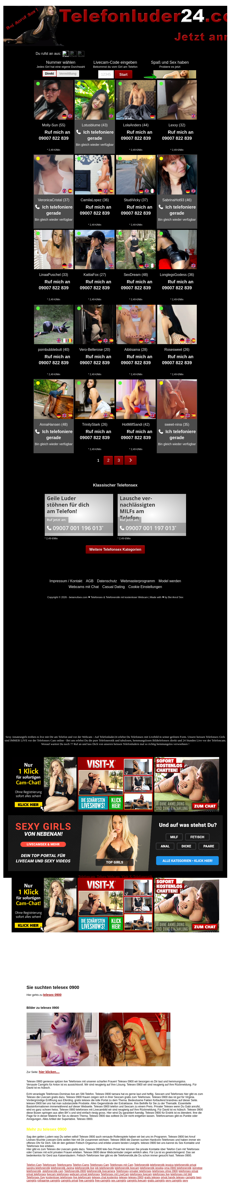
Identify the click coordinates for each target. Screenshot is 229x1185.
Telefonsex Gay (36, 1177)
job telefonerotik (104, 1168)
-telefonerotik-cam (52, 1171)
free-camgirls (102, 1180)
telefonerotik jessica (162, 1164)
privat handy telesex (173, 1177)
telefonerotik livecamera (101, 1171)
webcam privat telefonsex (85, 1174)
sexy (185, 1180)
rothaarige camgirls (48, 1180)
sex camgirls (118, 1180)
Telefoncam (49, 1164)
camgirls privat (69, 1180)
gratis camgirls (156, 1180)
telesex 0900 (52, 995)
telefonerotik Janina (62, 1168)
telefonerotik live (84, 1168)
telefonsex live (161, 1174)
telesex (123, 1177)
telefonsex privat (188, 1171)
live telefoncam (82, 1177)
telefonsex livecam (141, 1174)
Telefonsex (122, 1171)
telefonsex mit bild (181, 1174)
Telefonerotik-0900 (75, 1171)
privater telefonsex (140, 1171)
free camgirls (86, 1180)
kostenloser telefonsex (59, 1177)
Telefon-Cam (34, 1164)
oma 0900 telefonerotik (177, 1168)
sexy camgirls (173, 1180)
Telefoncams (64, 1164)
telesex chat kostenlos (105, 1177)
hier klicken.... (49, 1072)
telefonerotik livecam (127, 1168)
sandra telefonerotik (38, 1168)
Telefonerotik (141, 1164)
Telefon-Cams (81, 1164)
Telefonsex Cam (99, 1164)
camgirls (190, 1177)
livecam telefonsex (58, 1174)
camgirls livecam (137, 1180)
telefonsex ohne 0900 (165, 1171)
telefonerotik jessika (151, 1168)
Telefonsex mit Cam (121, 1164)
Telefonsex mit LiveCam (115, 1174)
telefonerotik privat (185, 1164)
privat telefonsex (36, 1174)
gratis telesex (152, 1177)
